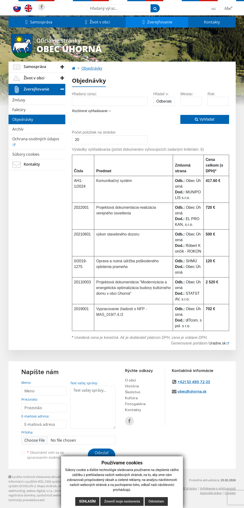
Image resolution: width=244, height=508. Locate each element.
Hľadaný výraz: (84, 94)
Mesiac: (186, 94)
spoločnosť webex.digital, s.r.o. (58, 495)
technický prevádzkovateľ (26, 500)
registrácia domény (22, 495)
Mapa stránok (47, 486)
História (132, 386)
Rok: (211, 94)
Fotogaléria (135, 404)
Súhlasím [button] (87, 501)
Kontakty (212, 22)
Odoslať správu (102, 455)
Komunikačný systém (114, 181)
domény (60, 491)
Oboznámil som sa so (51, 455)
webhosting (17, 491)
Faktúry (19, 109)
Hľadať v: (161, 94)
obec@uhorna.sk (191, 391)
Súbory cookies (26, 154)
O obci (130, 380)
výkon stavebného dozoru (117, 234)
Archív (17, 129)
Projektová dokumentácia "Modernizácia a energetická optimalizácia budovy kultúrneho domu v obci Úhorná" (133, 287)
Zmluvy (18, 100)
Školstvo (132, 392)
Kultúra (131, 398)
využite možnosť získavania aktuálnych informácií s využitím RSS (38, 479)
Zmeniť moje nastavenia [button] (122, 501)
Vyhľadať (205, 119)
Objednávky (22, 119)
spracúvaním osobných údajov (51, 457)
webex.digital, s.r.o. (40, 491)
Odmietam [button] (156, 501)
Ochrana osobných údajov (35, 138)
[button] (38, 22)
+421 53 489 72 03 (193, 382)
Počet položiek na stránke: (94, 132)
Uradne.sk (217, 343)
